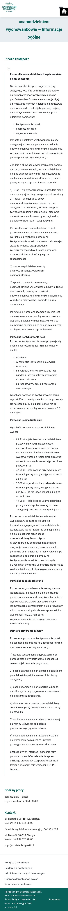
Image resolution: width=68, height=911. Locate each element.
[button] (64, 12)
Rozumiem (54, 899)
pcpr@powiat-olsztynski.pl (19, 845)
